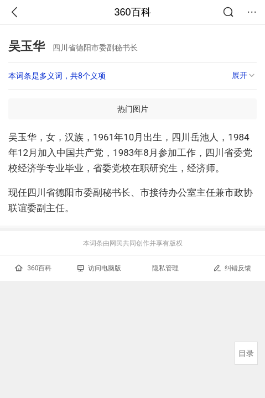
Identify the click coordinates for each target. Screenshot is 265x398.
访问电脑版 (99, 268)
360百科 (132, 12)
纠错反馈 (232, 268)
